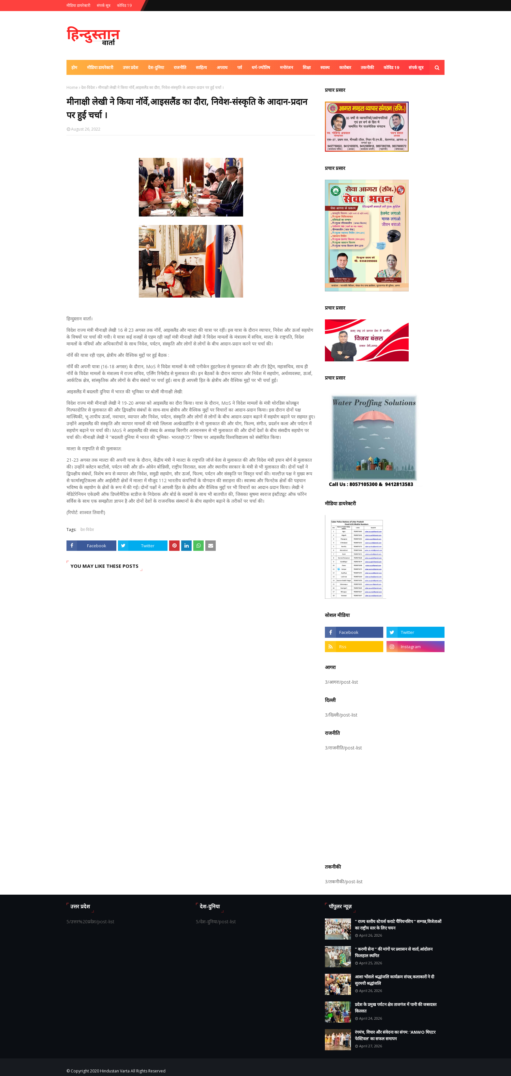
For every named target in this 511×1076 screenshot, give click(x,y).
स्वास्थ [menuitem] (324, 67)
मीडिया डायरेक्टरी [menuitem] (100, 67)
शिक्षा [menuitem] (307, 67)
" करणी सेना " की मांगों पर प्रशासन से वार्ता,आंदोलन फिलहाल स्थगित (393, 952)
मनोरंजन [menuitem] (286, 67)
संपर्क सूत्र (103, 5)
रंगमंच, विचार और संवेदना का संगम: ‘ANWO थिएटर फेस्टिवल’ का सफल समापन (395, 1035)
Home (72, 87)
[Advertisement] (385, 806)
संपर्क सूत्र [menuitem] (416, 67)
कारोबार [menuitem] (345, 67)
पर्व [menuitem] (239, 67)
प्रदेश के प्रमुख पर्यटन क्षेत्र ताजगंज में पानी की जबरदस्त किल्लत (395, 1007)
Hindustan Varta (115, 1071)
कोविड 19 (124, 5)
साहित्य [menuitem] (201, 67)
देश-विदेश (88, 87)
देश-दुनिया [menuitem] (156, 67)
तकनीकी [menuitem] (367, 67)
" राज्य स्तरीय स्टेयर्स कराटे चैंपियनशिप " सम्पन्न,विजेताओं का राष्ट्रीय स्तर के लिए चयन (398, 924)
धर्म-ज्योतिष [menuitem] (261, 67)
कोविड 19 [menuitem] (391, 67)
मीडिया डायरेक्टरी (78, 5)
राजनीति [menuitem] (180, 67)
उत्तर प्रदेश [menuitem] (130, 67)
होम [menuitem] (74, 67)
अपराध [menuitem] (222, 67)
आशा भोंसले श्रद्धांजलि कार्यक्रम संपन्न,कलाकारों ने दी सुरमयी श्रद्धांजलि (394, 980)
